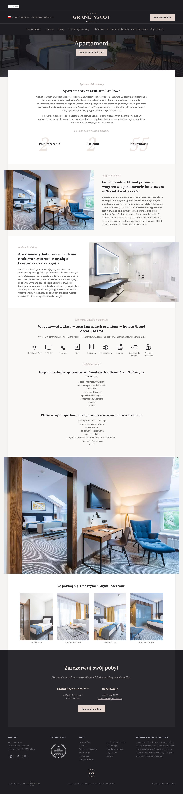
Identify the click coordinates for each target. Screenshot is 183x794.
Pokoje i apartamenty (78, 29)
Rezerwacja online (162, 17)
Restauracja (84, 756)
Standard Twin (110, 641)
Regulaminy (112, 752)
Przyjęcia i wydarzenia (118, 29)
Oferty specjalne (86, 759)
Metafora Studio (168, 783)
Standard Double (146, 641)
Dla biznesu (99, 29)
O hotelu (49, 29)
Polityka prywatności (115, 749)
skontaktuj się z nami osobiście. (115, 677)
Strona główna (33, 29)
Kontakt (160, 29)
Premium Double (73, 641)
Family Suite (36, 641)
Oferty (61, 29)
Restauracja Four (139, 29)
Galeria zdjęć (112, 745)
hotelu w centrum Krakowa (52, 336)
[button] (10, 17)
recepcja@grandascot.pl (18, 745)
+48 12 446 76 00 (22, 17)
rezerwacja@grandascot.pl (42, 17)
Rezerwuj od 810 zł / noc (91, 52)
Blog (152, 29)
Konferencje (84, 752)
